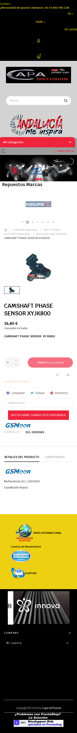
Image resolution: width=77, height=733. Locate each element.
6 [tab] (48, 222)
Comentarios (55, 457)
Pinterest (61, 393)
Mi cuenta (70, 29)
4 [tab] (38, 222)
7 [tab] (53, 222)
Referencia (11, 432)
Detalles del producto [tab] (21, 457)
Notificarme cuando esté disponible (38, 415)
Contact (5, 4)
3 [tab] (33, 222)
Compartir (18, 393)
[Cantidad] (12, 362)
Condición (11, 487)
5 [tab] (43, 222)
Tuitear (40, 393)
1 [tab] (23, 222)
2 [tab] (28, 222)
